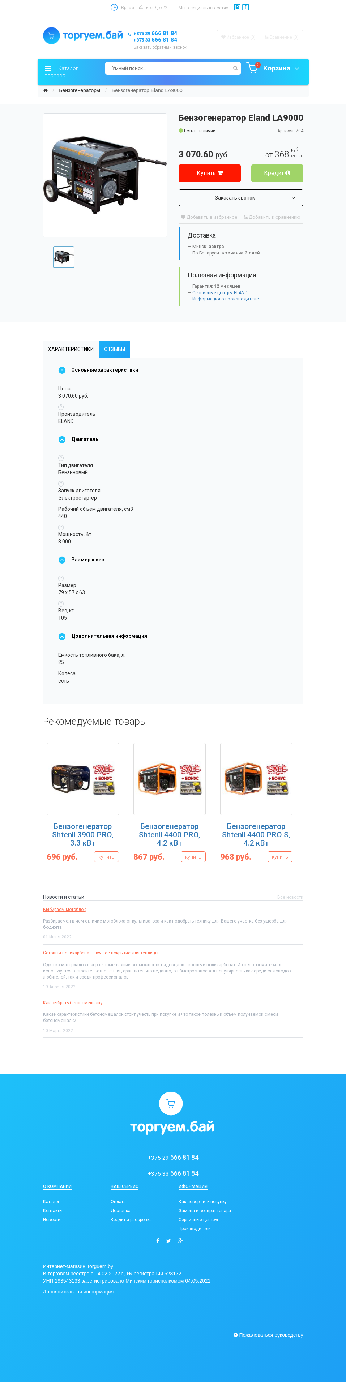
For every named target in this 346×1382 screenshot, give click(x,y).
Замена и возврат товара (205, 1210)
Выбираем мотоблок (64, 909)
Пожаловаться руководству (271, 1335)
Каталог (51, 1201)
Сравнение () (282, 37)
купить (106, 857)
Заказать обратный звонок (160, 47)
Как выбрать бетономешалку (73, 1002)
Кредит (277, 173)
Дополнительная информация (102, 636)
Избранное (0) (238, 37)
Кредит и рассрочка (131, 1219)
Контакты (53, 1210)
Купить (210, 173)
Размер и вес (81, 559)
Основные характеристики (98, 370)
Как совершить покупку (203, 1201)
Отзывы (114, 349)
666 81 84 (155, 33)
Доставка (121, 1210)
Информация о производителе (225, 298)
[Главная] (45, 90)
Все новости (290, 897)
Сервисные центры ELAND (220, 292)
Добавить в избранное (209, 217)
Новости (51, 1219)
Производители (195, 1228)
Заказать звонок (255, 198)
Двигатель (78, 439)
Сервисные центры (198, 1219)
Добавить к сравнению (272, 217)
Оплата (118, 1201)
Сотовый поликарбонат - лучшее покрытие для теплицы (100, 952)
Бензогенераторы (79, 90)
